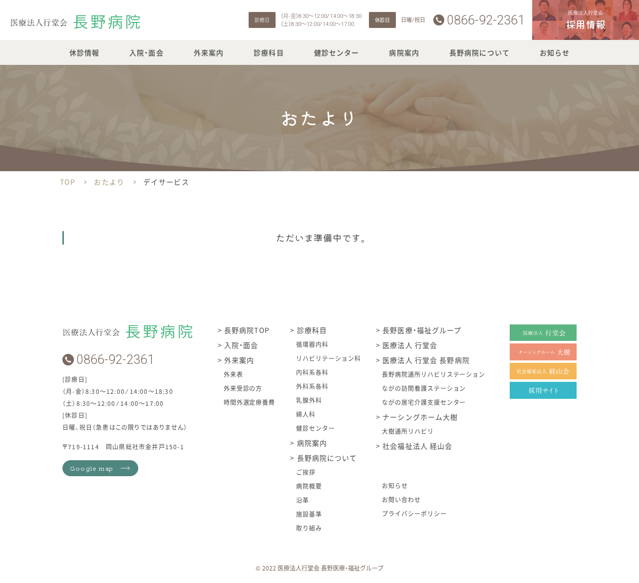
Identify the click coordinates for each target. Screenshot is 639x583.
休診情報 (84, 52)
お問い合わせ (401, 499)
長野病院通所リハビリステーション (433, 374)
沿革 (302, 500)
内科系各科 (312, 372)
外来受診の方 (243, 388)
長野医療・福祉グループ (420, 330)
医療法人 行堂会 (408, 345)
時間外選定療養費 (250, 402)
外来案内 (209, 52)
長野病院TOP (246, 330)
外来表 (233, 374)
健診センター (336, 52)
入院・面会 (146, 52)
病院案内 (404, 52)
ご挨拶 (306, 472)
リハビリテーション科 (328, 358)
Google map (91, 468)
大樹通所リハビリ (408, 431)
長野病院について (479, 52)
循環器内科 (312, 344)
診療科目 (269, 52)
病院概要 (309, 486)
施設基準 (309, 514)
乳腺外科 (309, 400)
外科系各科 (312, 386)
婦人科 (306, 414)
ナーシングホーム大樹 (419, 417)
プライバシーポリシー (414, 513)
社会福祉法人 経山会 (416, 446)
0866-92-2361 (486, 20)
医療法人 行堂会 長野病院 (425, 360)
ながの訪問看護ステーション (424, 388)
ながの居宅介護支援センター (424, 402)
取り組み (309, 528)
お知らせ (555, 52)
